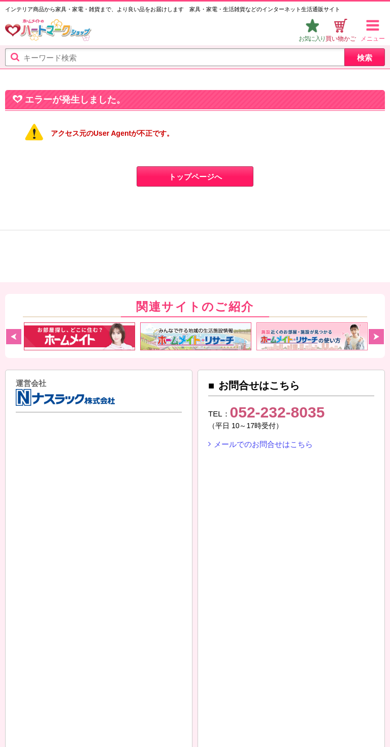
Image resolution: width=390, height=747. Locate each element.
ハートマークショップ (48, 31)
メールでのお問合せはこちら (263, 444)
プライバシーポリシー (248, 698)
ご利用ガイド (33, 698)
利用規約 (82, 698)
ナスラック (40, 463)
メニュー (373, 38)
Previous (13, 336)
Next (376, 336)
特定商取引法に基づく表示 (153, 698)
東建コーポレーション (101, 463)
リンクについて (178, 709)
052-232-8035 (277, 412)
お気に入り (312, 38)
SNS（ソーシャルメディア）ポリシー (76, 709)
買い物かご (341, 38)
